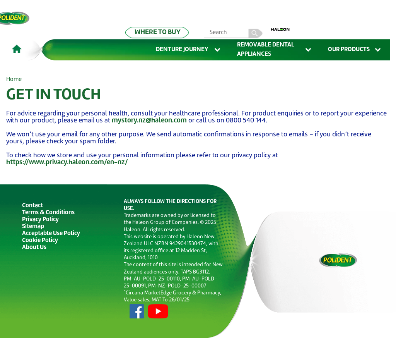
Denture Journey (189, 49)
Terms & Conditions (48, 213)
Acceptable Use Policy (51, 234)
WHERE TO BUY (158, 32)
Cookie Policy (40, 241)
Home (14, 80)
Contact (32, 206)
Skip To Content (18, 16)
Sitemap (33, 227)
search (255, 33)
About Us (34, 248)
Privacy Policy (40, 220)
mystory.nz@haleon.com (149, 120)
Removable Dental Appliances (274, 49)
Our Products (355, 49)
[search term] (234, 33)
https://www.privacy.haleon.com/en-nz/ (67, 162)
